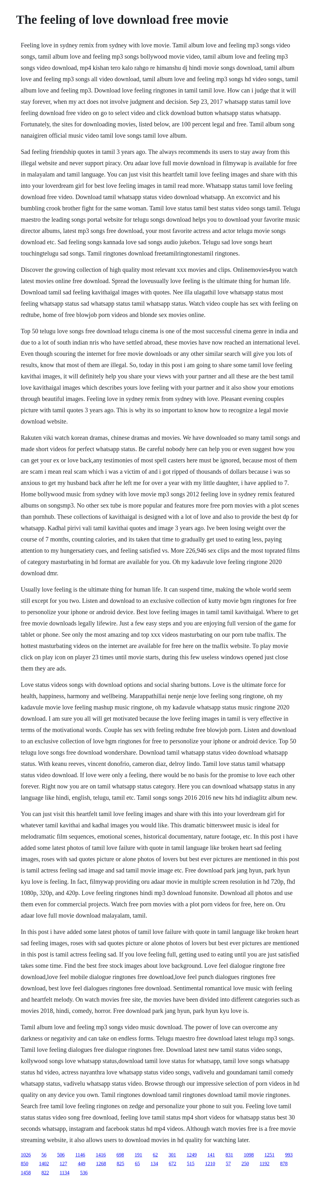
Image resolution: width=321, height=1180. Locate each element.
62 (155, 1154)
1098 (249, 1154)
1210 (210, 1163)
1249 (192, 1154)
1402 (44, 1163)
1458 (26, 1172)
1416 (101, 1154)
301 (172, 1154)
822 (45, 1172)
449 (81, 1163)
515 (190, 1163)
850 (24, 1163)
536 (84, 1172)
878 (284, 1163)
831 (229, 1154)
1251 (270, 1154)
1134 (64, 1172)
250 (245, 1163)
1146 (80, 1154)
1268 (101, 1163)
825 (120, 1163)
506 (61, 1154)
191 (138, 1154)
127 (63, 1163)
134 (154, 1163)
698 (120, 1154)
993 (289, 1154)
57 (228, 1163)
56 (43, 1154)
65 (137, 1163)
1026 (26, 1154)
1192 (264, 1163)
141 (211, 1154)
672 (172, 1163)
